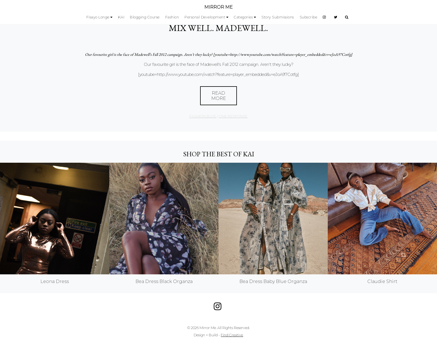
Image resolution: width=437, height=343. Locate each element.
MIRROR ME (218, 7)
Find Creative (232, 335)
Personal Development (204, 17)
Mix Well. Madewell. (218, 28)
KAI (121, 17)
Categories (243, 17)
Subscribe (308, 17)
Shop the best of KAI (218, 154)
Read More (218, 95)
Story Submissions (277, 17)
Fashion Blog (203, 116)
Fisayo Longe (98, 17)
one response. (233, 116)
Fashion (172, 17)
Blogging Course (145, 17)
